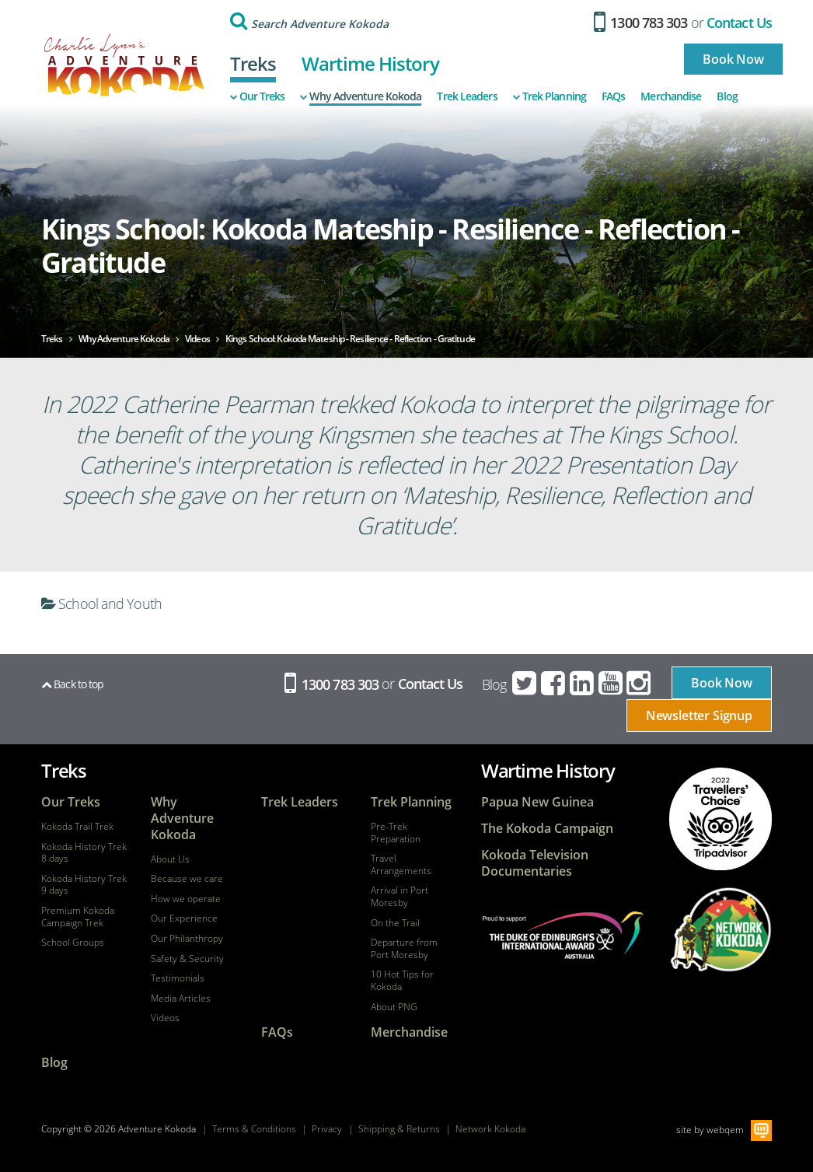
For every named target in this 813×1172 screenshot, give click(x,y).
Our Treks (257, 96)
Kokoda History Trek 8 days (84, 853)
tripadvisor (720, 819)
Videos (165, 1018)
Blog (727, 96)
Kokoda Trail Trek (77, 826)
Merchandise (670, 96)
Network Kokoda (490, 1128)
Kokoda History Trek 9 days (84, 885)
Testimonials (177, 978)
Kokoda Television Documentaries (534, 863)
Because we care (187, 879)
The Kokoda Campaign (547, 828)
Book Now (733, 59)
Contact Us (739, 22)
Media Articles (181, 998)
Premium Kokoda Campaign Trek (77, 916)
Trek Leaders (467, 96)
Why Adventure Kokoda (360, 96)
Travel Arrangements (401, 864)
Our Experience (184, 918)
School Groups (72, 942)
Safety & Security (187, 959)
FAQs (613, 96)
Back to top (72, 684)
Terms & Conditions (254, 1128)
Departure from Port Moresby (404, 948)
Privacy (327, 1128)
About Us (170, 859)
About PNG (394, 1007)
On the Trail (395, 923)
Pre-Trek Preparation (395, 832)
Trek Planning (549, 96)
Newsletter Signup (699, 715)
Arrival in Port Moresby (399, 896)
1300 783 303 (641, 22)
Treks (253, 63)
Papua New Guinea (537, 802)
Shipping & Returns (399, 1128)
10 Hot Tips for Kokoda (402, 980)
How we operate (186, 899)
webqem (725, 1128)
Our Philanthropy (187, 938)
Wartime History (370, 63)
